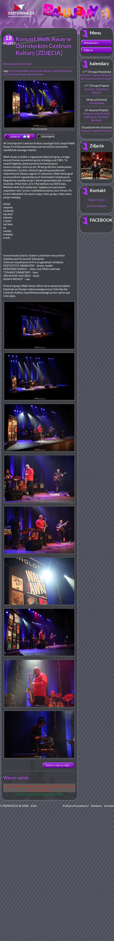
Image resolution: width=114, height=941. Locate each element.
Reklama (96, 805)
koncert (14, 74)
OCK (6, 74)
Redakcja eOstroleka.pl (17, 63)
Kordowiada (96, 103)
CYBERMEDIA (9, 805)
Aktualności (91, 42)
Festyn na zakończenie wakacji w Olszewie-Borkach (96, 117)
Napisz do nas (96, 199)
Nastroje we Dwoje (31, 74)
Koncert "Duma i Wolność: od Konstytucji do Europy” (97, 76)
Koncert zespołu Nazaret (96, 130)
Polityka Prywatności (76, 805)
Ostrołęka (15, 70)
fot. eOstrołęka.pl (39, 105)
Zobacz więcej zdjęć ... (58, 765)
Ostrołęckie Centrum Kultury (54, 70)
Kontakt (98, 190)
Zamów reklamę (96, 205)
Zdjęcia (88, 50)
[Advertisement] (45, 228)
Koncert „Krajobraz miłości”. (97, 90)
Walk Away (29, 70)
